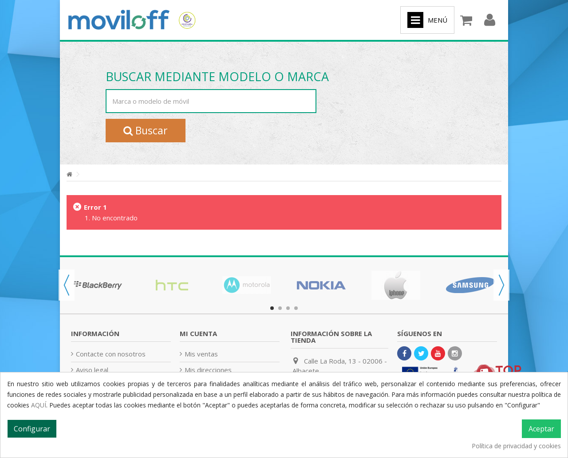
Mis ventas (201, 353)
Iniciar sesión (489, 20)
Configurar (32, 429)
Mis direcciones (208, 369)
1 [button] (272, 308)
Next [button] (501, 285)
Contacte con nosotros (111, 353)
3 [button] (288, 308)
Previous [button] (67, 285)
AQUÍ (38, 405)
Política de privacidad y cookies (516, 446)
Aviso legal (92, 369)
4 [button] (296, 308)
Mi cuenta (198, 333)
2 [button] (280, 308)
